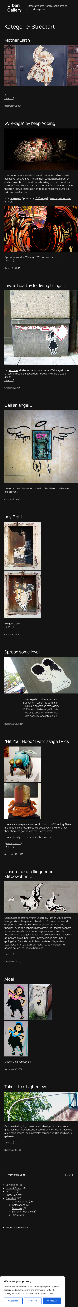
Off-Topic (11, 1191)
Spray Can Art (13, 1194)
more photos (13, 843)
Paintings (17, 1208)
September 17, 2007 (13, 1069)
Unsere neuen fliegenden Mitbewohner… (29, 874)
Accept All (52, 1300)
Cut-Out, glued (20, 1201)
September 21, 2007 (13, 961)
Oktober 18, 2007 (12, 268)
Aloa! (9, 979)
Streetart (11, 1198)
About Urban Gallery (17, 1227)
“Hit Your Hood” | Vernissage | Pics (36, 741)
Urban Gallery (14, 7)
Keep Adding (22, 178)
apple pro (15, 198)
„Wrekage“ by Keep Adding (29, 123)
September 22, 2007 (13, 854)
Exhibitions (12, 1184)
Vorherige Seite (14, 1174)
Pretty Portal (45, 831)
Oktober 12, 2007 (12, 499)
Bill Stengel (41, 198)
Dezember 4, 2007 (12, 105)
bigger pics (12, 623)
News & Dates (13, 1188)
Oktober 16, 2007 (12, 387)
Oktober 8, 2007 (11, 634)
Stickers (16, 1215)
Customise (13, 1300)
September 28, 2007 (13, 723)
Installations (18, 1204)
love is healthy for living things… (34, 285)
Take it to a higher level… (27, 1086)
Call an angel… (18, 405)
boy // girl (13, 516)
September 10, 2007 (13, 1150)
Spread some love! (22, 651)
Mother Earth (17, 40)
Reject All (32, 1300)
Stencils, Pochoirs (22, 1211)
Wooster (13, 370)
